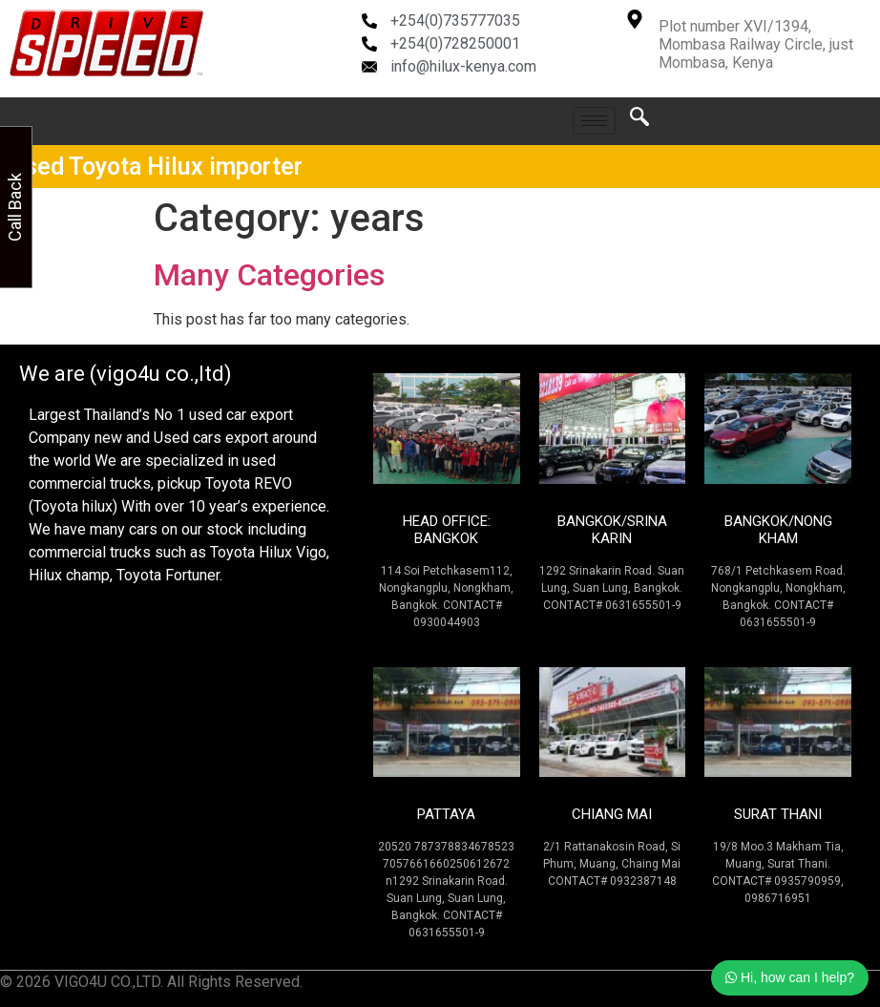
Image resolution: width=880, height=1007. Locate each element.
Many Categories (269, 275)
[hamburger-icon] (594, 121)
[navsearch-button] (639, 121)
